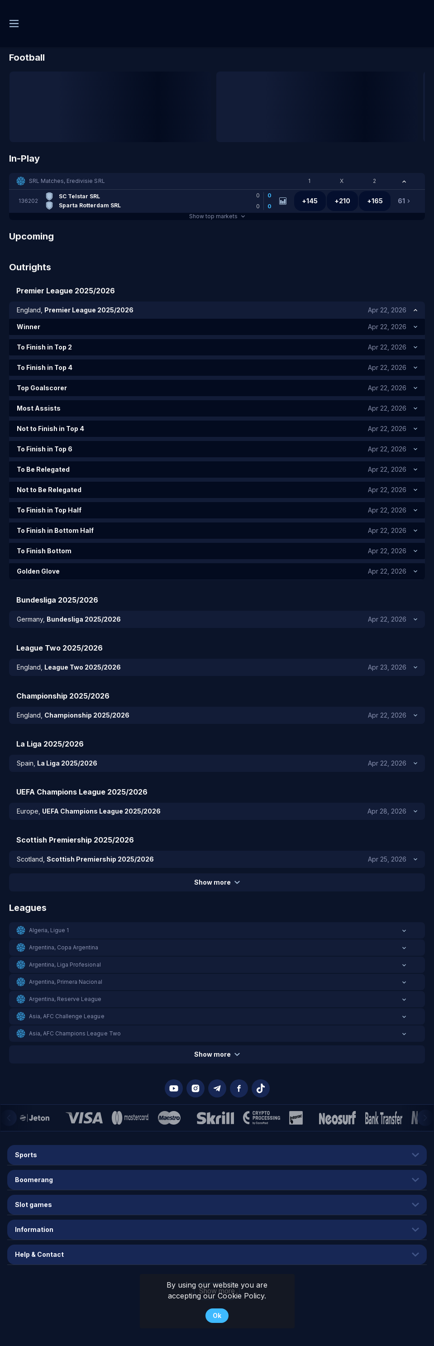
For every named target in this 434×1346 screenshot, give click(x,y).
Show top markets (217, 216)
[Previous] (8, 1118)
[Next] (425, 1118)
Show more (217, 882)
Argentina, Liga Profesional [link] (65, 964)
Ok (217, 1315)
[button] (217, 181)
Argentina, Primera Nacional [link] (65, 981)
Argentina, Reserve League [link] (65, 999)
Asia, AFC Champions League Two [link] (75, 1033)
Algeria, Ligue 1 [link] (49, 930)
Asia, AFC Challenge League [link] (67, 1016)
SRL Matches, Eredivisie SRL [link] (67, 180)
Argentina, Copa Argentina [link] (64, 947)
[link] (147, 201)
